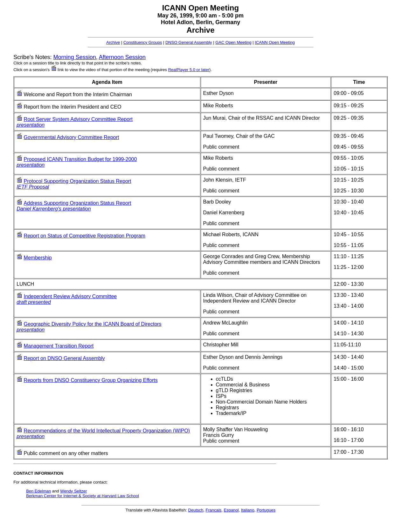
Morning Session (74, 57)
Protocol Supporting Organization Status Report (77, 181)
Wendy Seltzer (73, 491)
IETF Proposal (33, 187)
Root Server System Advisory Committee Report (78, 119)
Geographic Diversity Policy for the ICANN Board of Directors (93, 324)
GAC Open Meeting (233, 42)
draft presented (34, 302)
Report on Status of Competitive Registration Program (84, 235)
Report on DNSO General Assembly (64, 358)
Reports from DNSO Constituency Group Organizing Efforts (91, 380)
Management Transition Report (59, 346)
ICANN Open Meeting (275, 42)
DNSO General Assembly (188, 42)
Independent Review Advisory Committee (70, 296)
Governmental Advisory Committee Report (71, 137)
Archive (113, 42)
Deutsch (196, 510)
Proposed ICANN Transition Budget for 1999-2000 (80, 159)
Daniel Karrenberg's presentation (54, 208)
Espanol (231, 510)
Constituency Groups (142, 42)
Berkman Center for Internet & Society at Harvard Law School (82, 495)
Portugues (266, 510)
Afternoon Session (122, 57)
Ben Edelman (38, 491)
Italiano (247, 510)
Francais (213, 510)
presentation (31, 125)
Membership (38, 257)
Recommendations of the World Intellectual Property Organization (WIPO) (107, 430)
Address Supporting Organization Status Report (77, 203)
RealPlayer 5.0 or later (188, 69)
